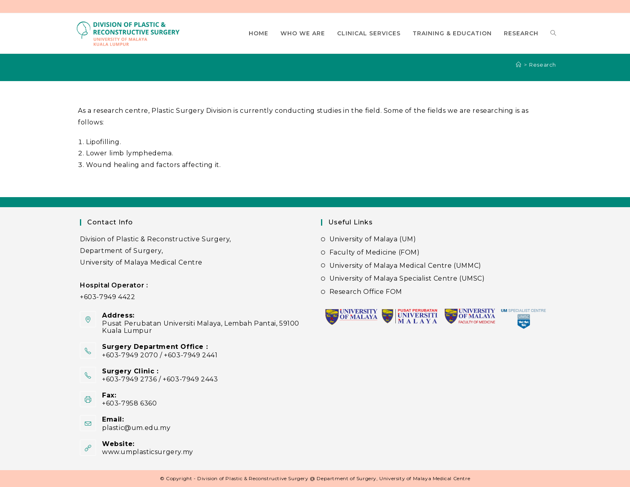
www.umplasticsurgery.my (147, 452)
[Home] (519, 64)
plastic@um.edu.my (136, 428)
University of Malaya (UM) (372, 239)
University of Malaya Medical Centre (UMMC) (405, 265)
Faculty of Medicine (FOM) (374, 252)
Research (542, 64)
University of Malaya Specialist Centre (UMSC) (407, 278)
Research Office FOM (365, 291)
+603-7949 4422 (107, 297)
